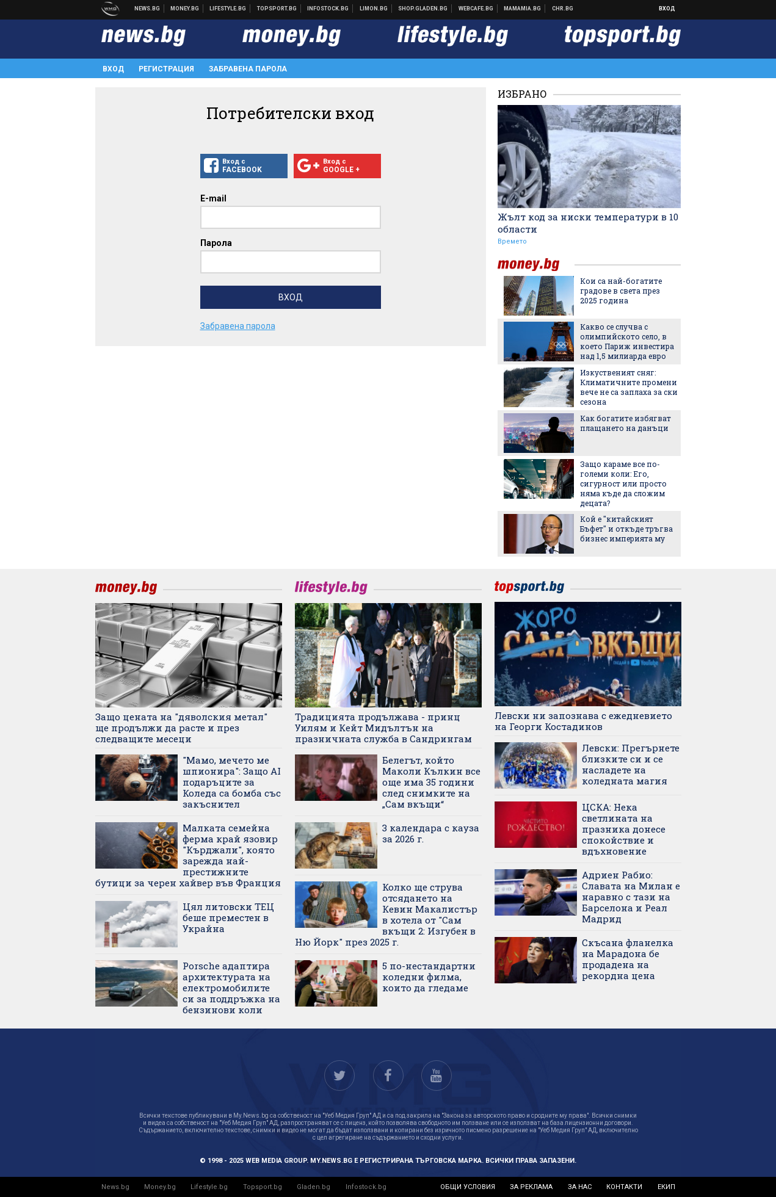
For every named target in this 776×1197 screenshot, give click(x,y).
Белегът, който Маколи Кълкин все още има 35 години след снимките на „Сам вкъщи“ (431, 781)
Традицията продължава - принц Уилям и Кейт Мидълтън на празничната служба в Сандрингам (383, 728)
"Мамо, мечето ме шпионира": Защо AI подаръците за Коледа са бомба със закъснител (232, 781)
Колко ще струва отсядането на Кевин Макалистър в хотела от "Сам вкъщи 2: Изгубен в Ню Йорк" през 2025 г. (386, 914)
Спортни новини (277, 8)
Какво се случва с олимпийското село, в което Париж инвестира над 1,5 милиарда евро (627, 341)
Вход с (244, 166)
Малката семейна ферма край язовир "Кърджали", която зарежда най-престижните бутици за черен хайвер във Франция (188, 855)
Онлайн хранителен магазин (423, 8)
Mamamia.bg (522, 8)
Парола (216, 243)
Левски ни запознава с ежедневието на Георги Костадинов (583, 720)
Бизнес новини (185, 8)
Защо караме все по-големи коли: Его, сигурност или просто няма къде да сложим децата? (623, 483)
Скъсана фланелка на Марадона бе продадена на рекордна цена (627, 959)
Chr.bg (562, 8)
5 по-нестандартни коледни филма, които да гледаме (429, 976)
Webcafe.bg (476, 8)
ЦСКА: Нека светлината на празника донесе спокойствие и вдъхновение (623, 828)
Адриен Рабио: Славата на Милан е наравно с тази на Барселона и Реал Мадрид (631, 896)
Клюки (228, 8)
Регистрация (166, 69)
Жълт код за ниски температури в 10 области (588, 223)
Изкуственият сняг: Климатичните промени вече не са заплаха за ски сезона (629, 387)
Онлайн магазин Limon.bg (374, 8)
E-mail (213, 198)
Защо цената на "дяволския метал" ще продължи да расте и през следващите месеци (181, 728)
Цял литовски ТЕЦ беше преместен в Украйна (228, 917)
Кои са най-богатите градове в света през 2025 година (621, 290)
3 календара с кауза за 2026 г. (430, 833)
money (536, 264)
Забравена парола (248, 69)
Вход (667, 8)
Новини (147, 8)
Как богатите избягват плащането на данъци (625, 423)
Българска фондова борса (328, 8)
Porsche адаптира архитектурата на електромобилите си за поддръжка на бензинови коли (231, 987)
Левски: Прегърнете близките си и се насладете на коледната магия (631, 764)
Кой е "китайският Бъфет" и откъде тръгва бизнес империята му (626, 528)
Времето (512, 241)
